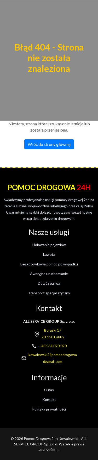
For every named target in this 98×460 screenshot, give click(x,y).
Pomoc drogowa (49, 187)
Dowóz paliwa (49, 283)
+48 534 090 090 (53, 346)
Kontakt (49, 399)
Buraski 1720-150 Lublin (53, 333)
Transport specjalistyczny (49, 293)
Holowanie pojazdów (49, 245)
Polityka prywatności (49, 409)
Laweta (49, 254)
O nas (49, 390)
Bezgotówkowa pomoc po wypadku (49, 264)
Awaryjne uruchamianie (49, 273)
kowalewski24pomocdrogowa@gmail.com (52, 358)
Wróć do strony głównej (49, 144)
